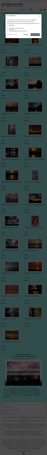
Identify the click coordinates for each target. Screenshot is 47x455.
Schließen (26, 34)
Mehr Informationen (12, 34)
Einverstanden (35, 34)
